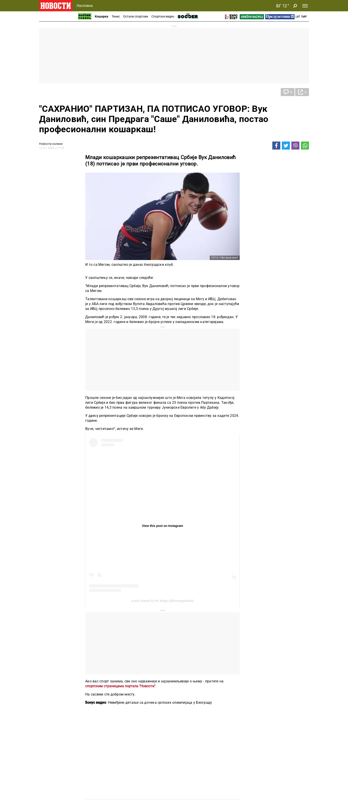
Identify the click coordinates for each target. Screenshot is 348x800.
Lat (298, 16)
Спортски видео (162, 16)
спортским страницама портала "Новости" (120, 686)
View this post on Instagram (162, 526)
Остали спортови (135, 16)
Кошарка (101, 16)
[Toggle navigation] (305, 5)
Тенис (116, 16)
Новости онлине (51, 144)
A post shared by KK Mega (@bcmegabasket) (162, 601)
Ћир (304, 16)
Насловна (85, 6)
